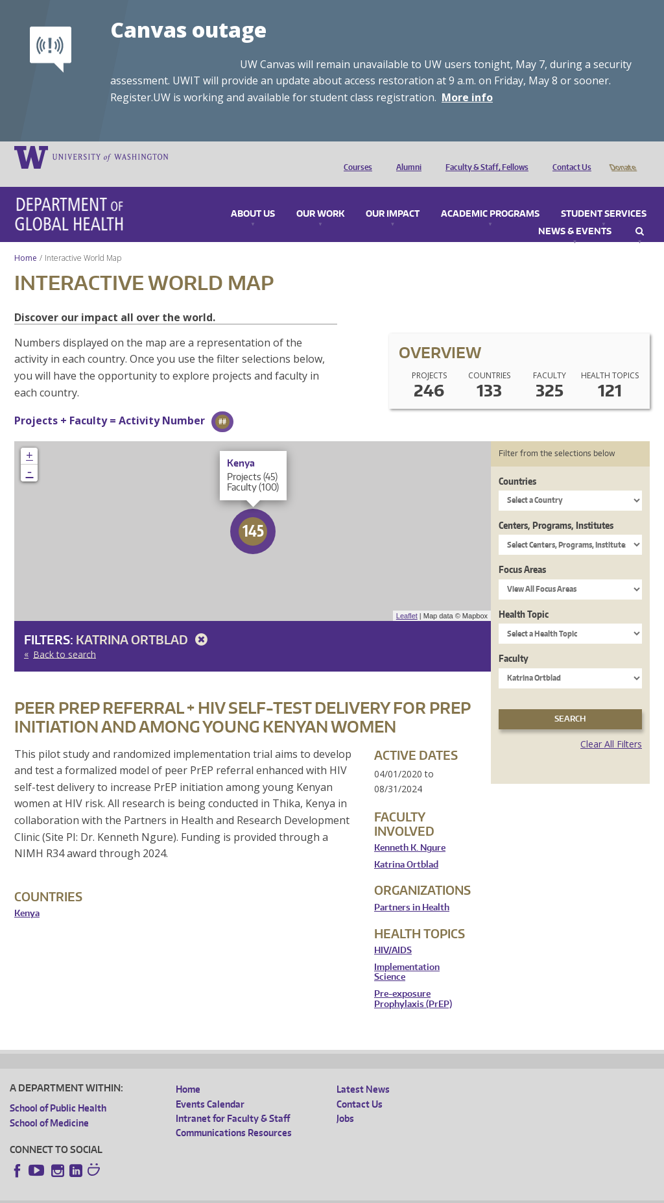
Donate (622, 156)
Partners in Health (411, 889)
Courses (354, 156)
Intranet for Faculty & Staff (233, 1100)
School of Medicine (49, 1104)
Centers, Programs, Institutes (556, 507)
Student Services (603, 195)
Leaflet (407, 598)
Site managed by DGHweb (311, 1193)
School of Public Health (58, 1089)
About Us (253, 195)
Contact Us (568, 156)
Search (640, 213)
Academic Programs (490, 195)
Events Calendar (210, 1085)
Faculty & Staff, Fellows (483, 156)
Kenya (27, 895)
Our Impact (393, 195)
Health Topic (524, 596)
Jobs (345, 1100)
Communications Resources (234, 1114)
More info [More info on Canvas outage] (467, 97)
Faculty (513, 640)
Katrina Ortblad (144, 621)
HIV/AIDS (393, 932)
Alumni (405, 156)
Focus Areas (522, 551)
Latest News (363, 1070)
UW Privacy (181, 1193)
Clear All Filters (611, 726)
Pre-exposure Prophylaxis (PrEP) (413, 981)
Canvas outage (188, 29)
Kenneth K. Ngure (409, 829)
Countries (517, 462)
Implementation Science (407, 954)
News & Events (574, 213)
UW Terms (234, 1193)
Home (25, 239)
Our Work (320, 195)
